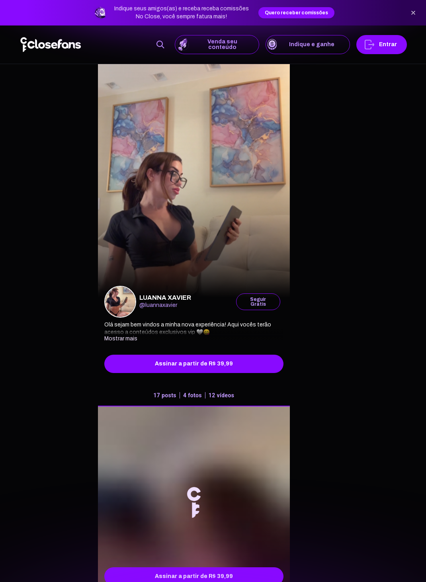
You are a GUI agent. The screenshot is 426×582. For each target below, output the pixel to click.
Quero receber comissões (296, 12)
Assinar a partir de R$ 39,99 (193, 364)
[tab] (194, 397)
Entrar (381, 44)
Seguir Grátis (257, 302)
